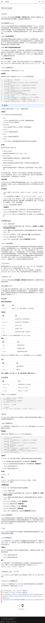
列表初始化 (18, 63)
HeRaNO (36, 594)
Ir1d (17, 594)
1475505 (11, 596)
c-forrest (15, 596)
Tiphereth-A (5, 596)
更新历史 (25, 590)
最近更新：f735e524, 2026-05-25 (8, 621)
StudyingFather (25, 594)
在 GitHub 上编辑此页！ (22, 592)
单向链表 (20, 575)
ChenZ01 (24, 596)
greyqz (35, 596)
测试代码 (6, 105)
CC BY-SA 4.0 (17, 599)
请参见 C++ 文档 (20, 70)
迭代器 (14, 147)
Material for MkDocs (10, 619)
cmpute (13, 594)
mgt (19, 594)
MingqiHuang (5, 598)
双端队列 (17, 417)
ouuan (40, 594)
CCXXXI (19, 596)
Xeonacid (31, 594)
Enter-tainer (30, 596)
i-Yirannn (39, 596)
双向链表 (16, 531)
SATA (23, 599)
